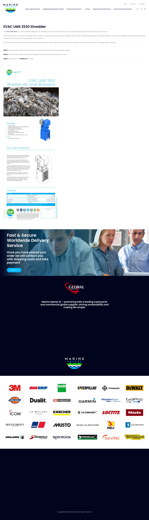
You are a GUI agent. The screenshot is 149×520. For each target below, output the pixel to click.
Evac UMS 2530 (11, 32)
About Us (133, 4)
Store (88, 9)
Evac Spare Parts (32, 9)
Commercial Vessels (123, 9)
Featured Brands (75, 9)
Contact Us (14, 270)
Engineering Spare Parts (53, 9)
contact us (23, 59)
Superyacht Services (102, 9)
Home (125, 4)
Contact (142, 4)
